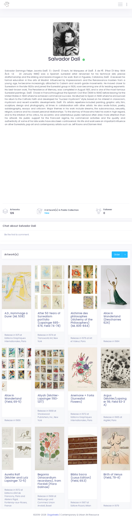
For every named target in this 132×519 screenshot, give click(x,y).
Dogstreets (53, 514)
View (46, 213)
